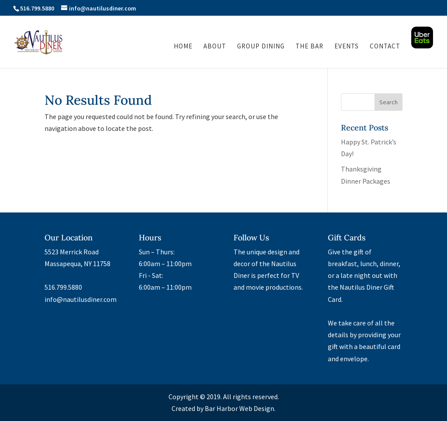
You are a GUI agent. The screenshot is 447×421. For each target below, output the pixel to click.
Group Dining (261, 46)
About (214, 46)
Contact (385, 46)
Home (183, 46)
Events (346, 46)
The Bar (309, 46)
